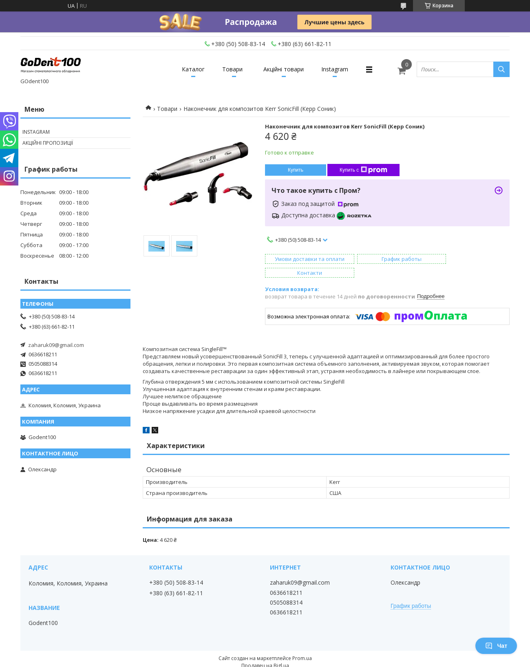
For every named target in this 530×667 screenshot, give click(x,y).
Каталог (189, 69)
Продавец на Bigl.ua (265, 651)
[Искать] (501, 69)
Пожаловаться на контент (239, 659)
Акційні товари (285, 69)
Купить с (363, 170)
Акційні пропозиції (47, 142)
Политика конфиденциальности (315, 659)
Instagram (339, 69)
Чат (496, 645)
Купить (295, 170)
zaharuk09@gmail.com (56, 345)
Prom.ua (302, 644)
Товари (231, 69)
